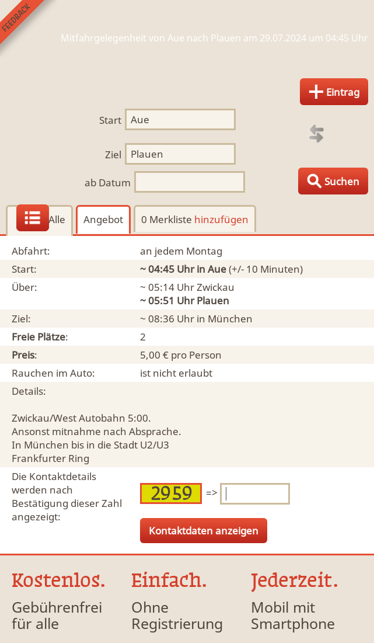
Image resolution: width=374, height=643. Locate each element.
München (230, 318)
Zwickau (216, 287)
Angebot (103, 219)
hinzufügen (221, 219)
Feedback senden (28, 28)
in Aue (211, 269)
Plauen (213, 300)
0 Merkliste (195, 219)
